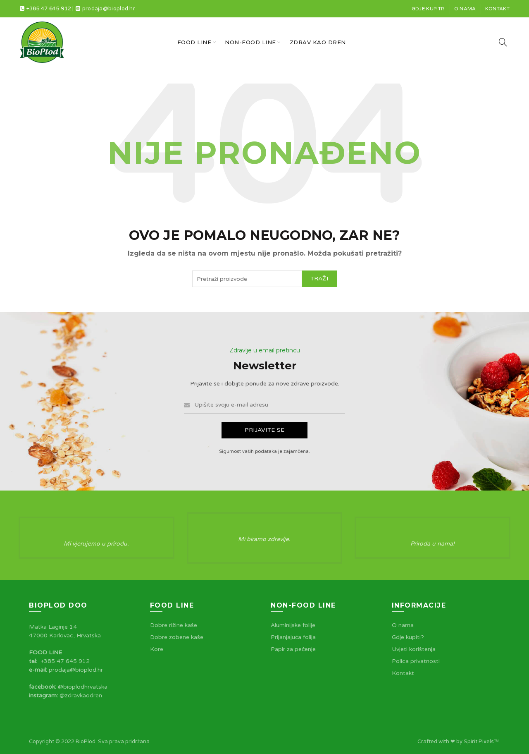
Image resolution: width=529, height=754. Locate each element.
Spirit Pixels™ (481, 741)
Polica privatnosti (416, 661)
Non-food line (250, 42)
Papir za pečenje (293, 649)
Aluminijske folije (293, 625)
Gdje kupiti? (428, 9)
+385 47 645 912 (48, 8)
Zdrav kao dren (318, 42)
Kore (156, 649)
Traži (319, 278)
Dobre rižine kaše (173, 625)
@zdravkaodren (81, 695)
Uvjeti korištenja (414, 649)
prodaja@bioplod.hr (108, 8)
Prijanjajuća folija (293, 637)
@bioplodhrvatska (82, 686)
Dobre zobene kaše (176, 637)
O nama (465, 9)
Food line (194, 42)
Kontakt (497, 9)
